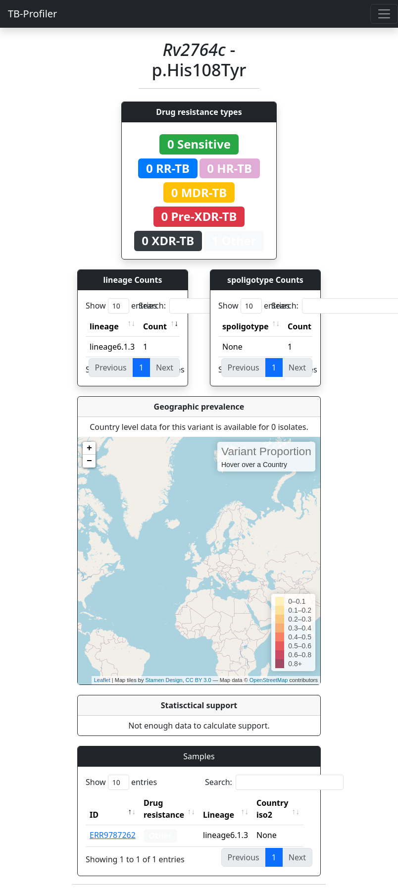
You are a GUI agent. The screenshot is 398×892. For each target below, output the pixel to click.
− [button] (89, 461)
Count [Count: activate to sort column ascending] (155, 326)
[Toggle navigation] (384, 14)
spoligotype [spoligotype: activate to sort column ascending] (245, 326)
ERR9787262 (113, 835)
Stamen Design (163, 680)
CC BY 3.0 (198, 680)
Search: (208, 306)
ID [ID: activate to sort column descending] (94, 814)
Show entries (121, 306)
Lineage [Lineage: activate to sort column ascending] (224, 814)
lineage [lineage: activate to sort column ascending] (104, 326)
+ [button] (89, 448)
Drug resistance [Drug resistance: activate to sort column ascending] (164, 808)
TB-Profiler (32, 13)
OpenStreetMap (268, 680)
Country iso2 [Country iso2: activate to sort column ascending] (278, 808)
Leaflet (102, 680)
